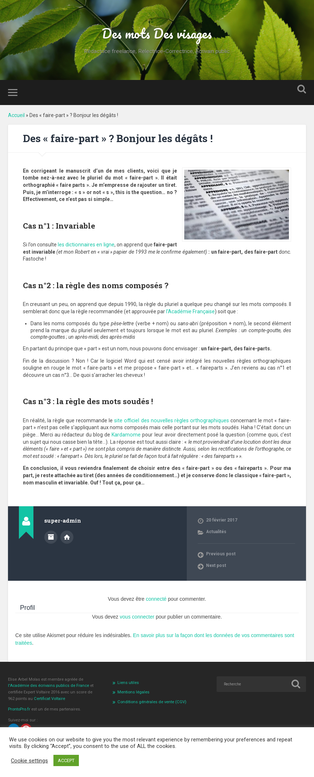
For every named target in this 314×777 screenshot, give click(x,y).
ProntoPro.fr (19, 708)
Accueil (16, 115)
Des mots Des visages (156, 33)
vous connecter (137, 616)
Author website (66, 536)
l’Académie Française (190, 311)
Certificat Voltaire (49, 698)
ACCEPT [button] (66, 760)
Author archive (50, 536)
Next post (216, 565)
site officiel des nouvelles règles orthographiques (172, 420)
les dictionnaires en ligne (86, 244)
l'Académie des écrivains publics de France (49, 685)
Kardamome (123, 434)
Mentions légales (133, 691)
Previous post (221, 553)
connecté (156, 598)
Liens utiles (128, 682)
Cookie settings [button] (29, 760)
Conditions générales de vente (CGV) (151, 701)
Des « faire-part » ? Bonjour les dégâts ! (118, 138)
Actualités (216, 531)
